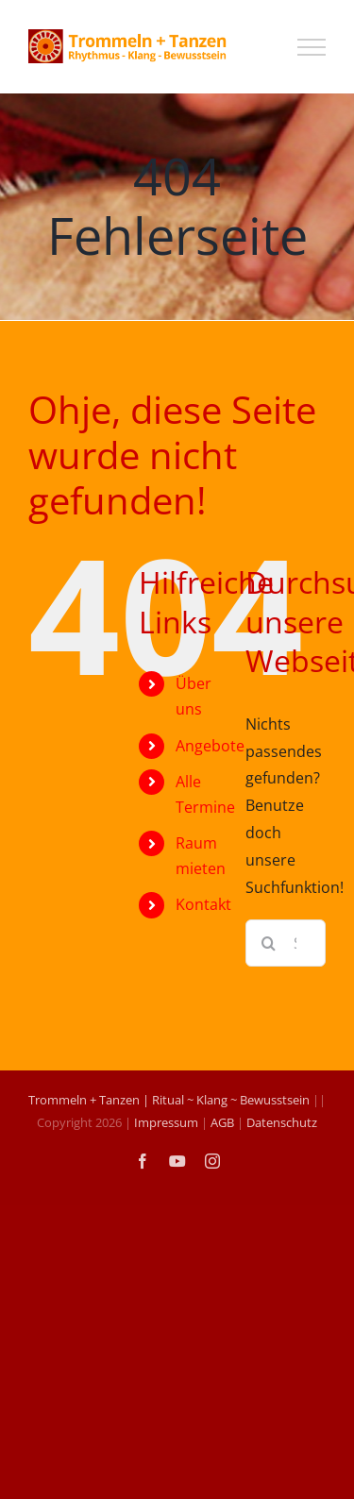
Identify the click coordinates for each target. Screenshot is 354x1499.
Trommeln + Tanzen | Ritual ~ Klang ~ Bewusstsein (169, 1099)
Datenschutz (281, 1122)
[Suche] (269, 943)
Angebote (210, 745)
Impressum (166, 1122)
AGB (222, 1122)
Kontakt (203, 904)
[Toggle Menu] (311, 47)
